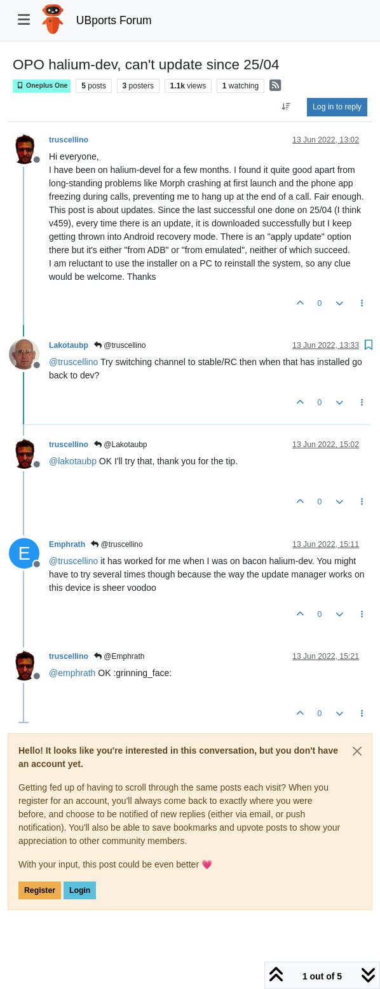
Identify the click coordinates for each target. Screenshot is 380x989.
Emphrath (67, 544)
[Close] (357, 751)
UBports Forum (114, 20)
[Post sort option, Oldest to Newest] (286, 107)
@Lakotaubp (120, 444)
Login (79, 890)
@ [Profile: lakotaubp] (73, 461)
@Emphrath (119, 656)
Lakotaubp (68, 345)
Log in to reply (337, 106)
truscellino (68, 139)
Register (39, 890)
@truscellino (120, 345)
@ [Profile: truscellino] (73, 362)
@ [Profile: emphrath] (72, 673)
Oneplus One (41, 85)
